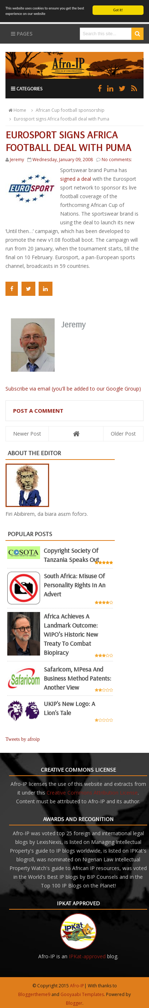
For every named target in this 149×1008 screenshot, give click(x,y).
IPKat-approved (87, 956)
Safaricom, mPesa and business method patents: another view (77, 678)
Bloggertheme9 (34, 994)
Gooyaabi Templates (82, 994)
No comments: (117, 159)
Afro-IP (77, 986)
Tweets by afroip (22, 739)
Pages (21, 33)
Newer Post (27, 433)
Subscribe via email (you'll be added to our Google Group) (73, 388)
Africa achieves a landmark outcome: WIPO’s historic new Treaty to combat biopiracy (71, 634)
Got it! (118, 10)
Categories (27, 88)
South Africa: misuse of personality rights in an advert (74, 585)
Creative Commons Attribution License (92, 792)
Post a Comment (38, 410)
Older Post (123, 433)
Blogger (74, 1003)
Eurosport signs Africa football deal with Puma (58, 119)
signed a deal (76, 178)
